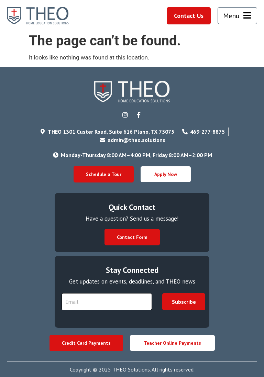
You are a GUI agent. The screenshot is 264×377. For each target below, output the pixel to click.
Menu (231, 15)
